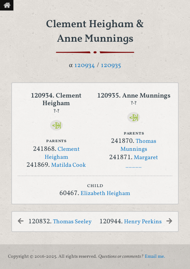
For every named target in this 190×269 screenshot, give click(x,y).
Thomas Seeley (72, 222)
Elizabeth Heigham (105, 194)
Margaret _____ (141, 162)
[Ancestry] (56, 125)
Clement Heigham (62, 153)
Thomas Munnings (138, 145)
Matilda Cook (68, 165)
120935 (111, 65)
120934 (84, 65)
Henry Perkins (143, 222)
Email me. (155, 256)
